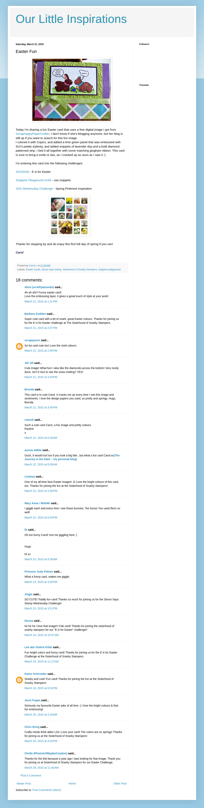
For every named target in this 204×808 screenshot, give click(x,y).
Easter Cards (33, 269)
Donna (29, 620)
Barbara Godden (35, 313)
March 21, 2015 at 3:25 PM (41, 377)
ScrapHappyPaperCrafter (32, 133)
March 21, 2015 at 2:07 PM (41, 327)
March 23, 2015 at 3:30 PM (41, 582)
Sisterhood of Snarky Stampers (80, 269)
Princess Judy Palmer (39, 571)
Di (26, 529)
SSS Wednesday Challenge (34, 188)
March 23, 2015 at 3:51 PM (41, 608)
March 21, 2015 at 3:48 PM (41, 407)
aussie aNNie (33, 450)
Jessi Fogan (32, 700)
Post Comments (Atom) (47, 790)
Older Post (120, 783)
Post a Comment (31, 775)
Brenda (29, 389)
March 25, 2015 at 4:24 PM (41, 741)
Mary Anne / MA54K (37, 503)
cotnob (29, 419)
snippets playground (109, 269)
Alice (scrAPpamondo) (39, 287)
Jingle (28, 594)
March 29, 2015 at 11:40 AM (42, 767)
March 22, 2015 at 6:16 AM (41, 437)
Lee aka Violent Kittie (38, 647)
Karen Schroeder (36, 673)
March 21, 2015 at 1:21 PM (41, 301)
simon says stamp (52, 269)
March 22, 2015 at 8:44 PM (41, 517)
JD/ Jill (29, 363)
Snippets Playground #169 (33, 180)
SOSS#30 (23, 171)
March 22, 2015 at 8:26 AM (41, 464)
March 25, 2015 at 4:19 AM (41, 714)
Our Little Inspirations (71, 18)
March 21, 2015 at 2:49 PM (41, 350)
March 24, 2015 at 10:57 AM (42, 635)
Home (72, 783)
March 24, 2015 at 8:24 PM (41, 688)
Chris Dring (32, 726)
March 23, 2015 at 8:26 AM (41, 559)
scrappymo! (32, 340)
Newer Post (24, 783)
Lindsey (30, 476)
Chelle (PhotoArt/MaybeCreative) (46, 753)
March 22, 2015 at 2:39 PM (41, 490)
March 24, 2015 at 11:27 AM (42, 661)
